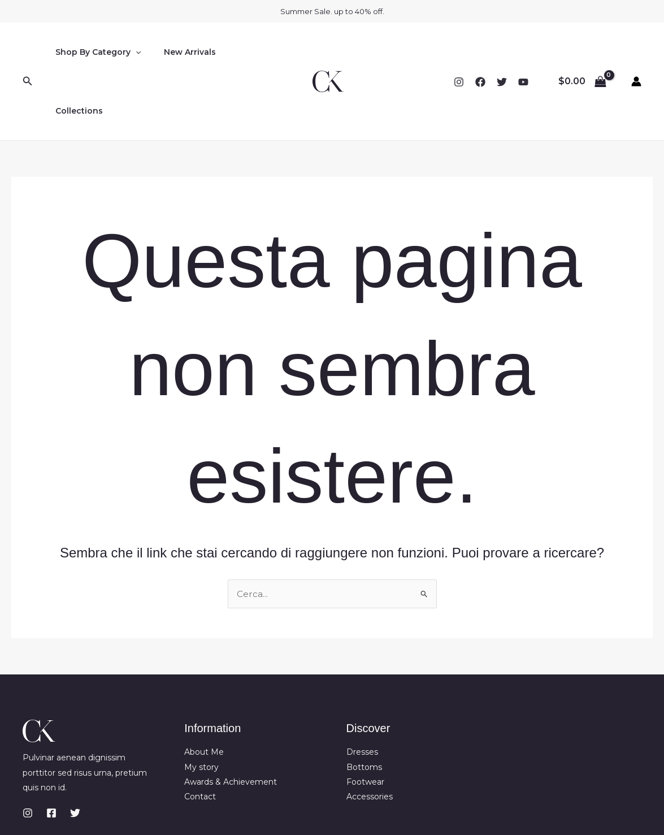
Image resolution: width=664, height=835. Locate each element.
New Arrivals (180, 52)
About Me (204, 694)
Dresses (362, 694)
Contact (200, 739)
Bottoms (364, 709)
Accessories (369, 739)
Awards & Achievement (230, 724)
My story (201, 709)
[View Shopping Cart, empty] (582, 52)
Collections (245, 52)
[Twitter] (502, 52)
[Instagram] (459, 52)
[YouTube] (523, 52)
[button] (28, 52)
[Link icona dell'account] (636, 52)
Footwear (365, 724)
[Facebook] (480, 52)
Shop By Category (94, 52)
